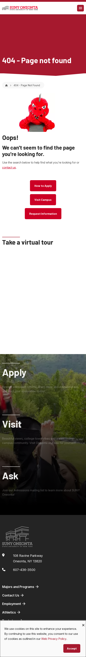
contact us (9, 167)
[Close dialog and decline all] (83, 622)
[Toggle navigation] (80, 8)
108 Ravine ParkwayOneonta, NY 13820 (28, 558)
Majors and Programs (20, 587)
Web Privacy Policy (53, 639)
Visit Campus (43, 199)
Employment (14, 604)
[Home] (6, 85)
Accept (72, 648)
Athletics (11, 612)
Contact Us (13, 595)
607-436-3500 (24, 570)
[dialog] (43, 638)
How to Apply (43, 185)
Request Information (43, 213)
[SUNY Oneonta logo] (20, 8)
